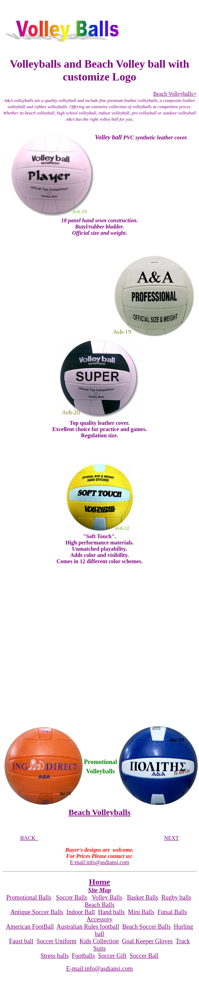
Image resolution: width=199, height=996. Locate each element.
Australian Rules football (88, 926)
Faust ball (21, 941)
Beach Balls (99, 904)
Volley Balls (107, 897)
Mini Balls (141, 912)
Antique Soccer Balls (36, 912)
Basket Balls (142, 897)
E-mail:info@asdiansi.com (99, 862)
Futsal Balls (172, 912)
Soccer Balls (71, 897)
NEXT (171, 838)
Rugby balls (176, 897)
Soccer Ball (144, 955)
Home (99, 881)
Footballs (83, 955)
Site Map (99, 890)
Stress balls (54, 955)
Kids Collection (99, 941)
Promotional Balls (28, 897)
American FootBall (30, 926)
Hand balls (111, 912)
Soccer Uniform (56, 941)
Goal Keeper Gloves (147, 941)
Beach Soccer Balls (146, 926)
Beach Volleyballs (174, 94)
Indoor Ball (80, 912)
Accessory (100, 919)
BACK (29, 838)
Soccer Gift (112, 955)
